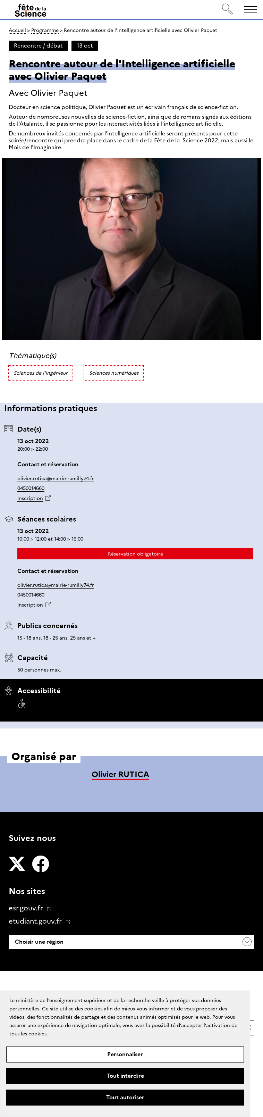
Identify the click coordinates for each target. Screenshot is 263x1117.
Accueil (17, 30)
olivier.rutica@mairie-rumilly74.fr (55, 478)
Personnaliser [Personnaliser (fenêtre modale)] (125, 1054)
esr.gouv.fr (27, 908)
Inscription (30, 498)
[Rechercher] (227, 9)
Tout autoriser (125, 1097)
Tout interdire (125, 1076)
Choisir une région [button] (38, 942)
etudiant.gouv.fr (36, 921)
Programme (45, 30)
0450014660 (30, 488)
